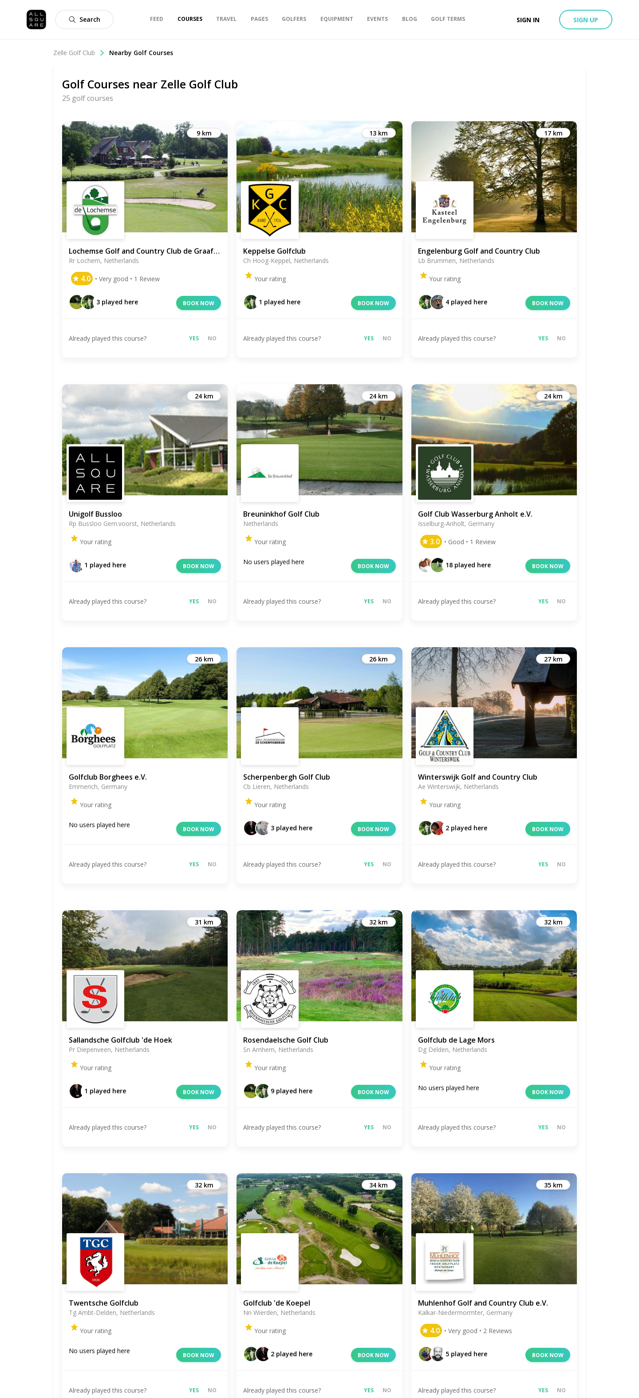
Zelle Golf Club (79, 52)
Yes (194, 338)
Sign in (528, 20)
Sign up (585, 20)
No (212, 338)
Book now (198, 303)
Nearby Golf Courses (141, 52)
